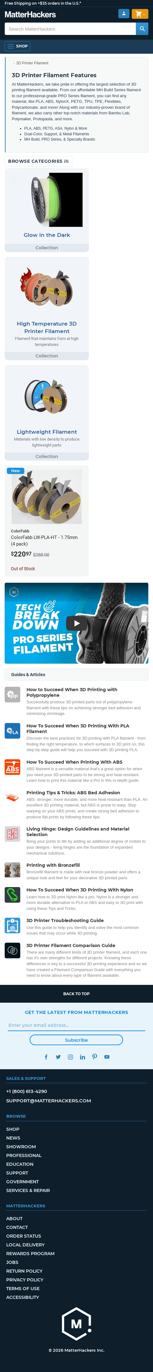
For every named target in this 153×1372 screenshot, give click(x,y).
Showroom (21, 1147)
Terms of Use (23, 1288)
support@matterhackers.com (48, 1101)
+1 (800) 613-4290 (26, 1091)
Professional (23, 1155)
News (13, 1138)
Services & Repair (28, 1190)
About (14, 1218)
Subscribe (76, 1040)
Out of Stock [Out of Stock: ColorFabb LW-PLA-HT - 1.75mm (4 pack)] (23, 568)
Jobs (12, 1262)
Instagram (70, 1056)
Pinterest (94, 1056)
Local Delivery (25, 1245)
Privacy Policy (24, 1280)
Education (19, 1164)
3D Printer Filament (32, 63)
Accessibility (22, 1297)
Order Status (23, 1236)
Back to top (76, 993)
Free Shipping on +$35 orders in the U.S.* (43, 3)
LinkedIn (82, 1056)
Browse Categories (38, 161)
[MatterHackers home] (77, 1325)
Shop (12, 1129)
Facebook (46, 1056)
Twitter (58, 1056)
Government (22, 1182)
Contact (17, 1227)
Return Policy (24, 1271)
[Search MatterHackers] (142, 28)
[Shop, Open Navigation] (17, 46)
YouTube (107, 1056)
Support (17, 1173)
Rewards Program (30, 1253)
